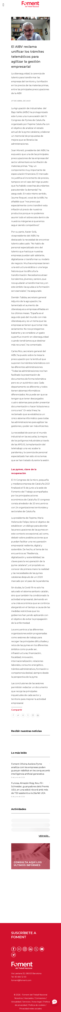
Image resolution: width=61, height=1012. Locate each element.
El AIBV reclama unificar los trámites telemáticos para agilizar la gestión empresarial (27, 56)
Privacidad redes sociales (30, 1008)
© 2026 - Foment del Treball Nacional (30, 995)
